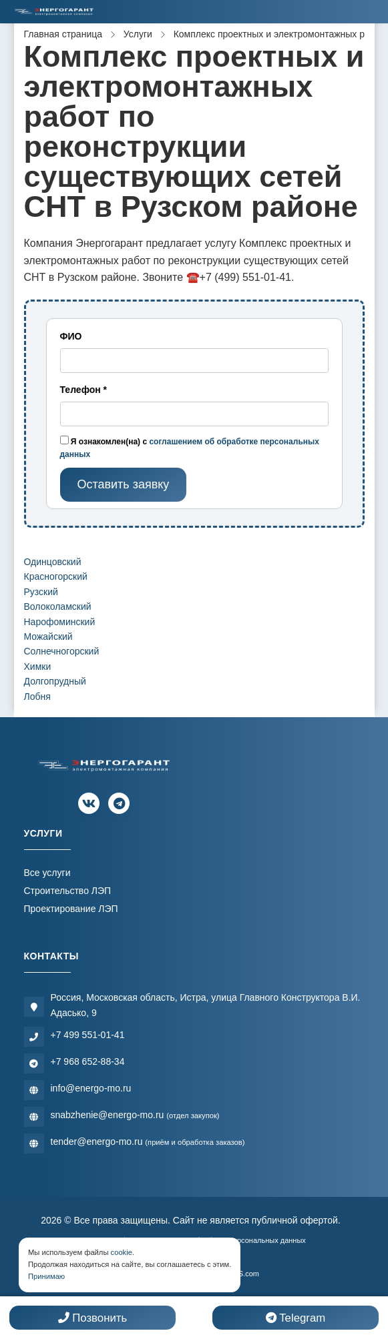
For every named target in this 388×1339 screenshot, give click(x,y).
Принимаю (46, 1276)
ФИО (71, 336)
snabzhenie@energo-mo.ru (135, 1114)
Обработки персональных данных (248, 1240)
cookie (121, 1252)
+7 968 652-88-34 (88, 1061)
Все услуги (47, 872)
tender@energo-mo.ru (148, 1141)
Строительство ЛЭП (68, 890)
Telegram (295, 1318)
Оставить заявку (123, 484)
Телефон (84, 389)
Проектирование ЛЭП (71, 908)
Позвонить (93, 1318)
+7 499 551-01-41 (88, 1034)
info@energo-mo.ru (91, 1088)
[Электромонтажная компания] (54, 12)
